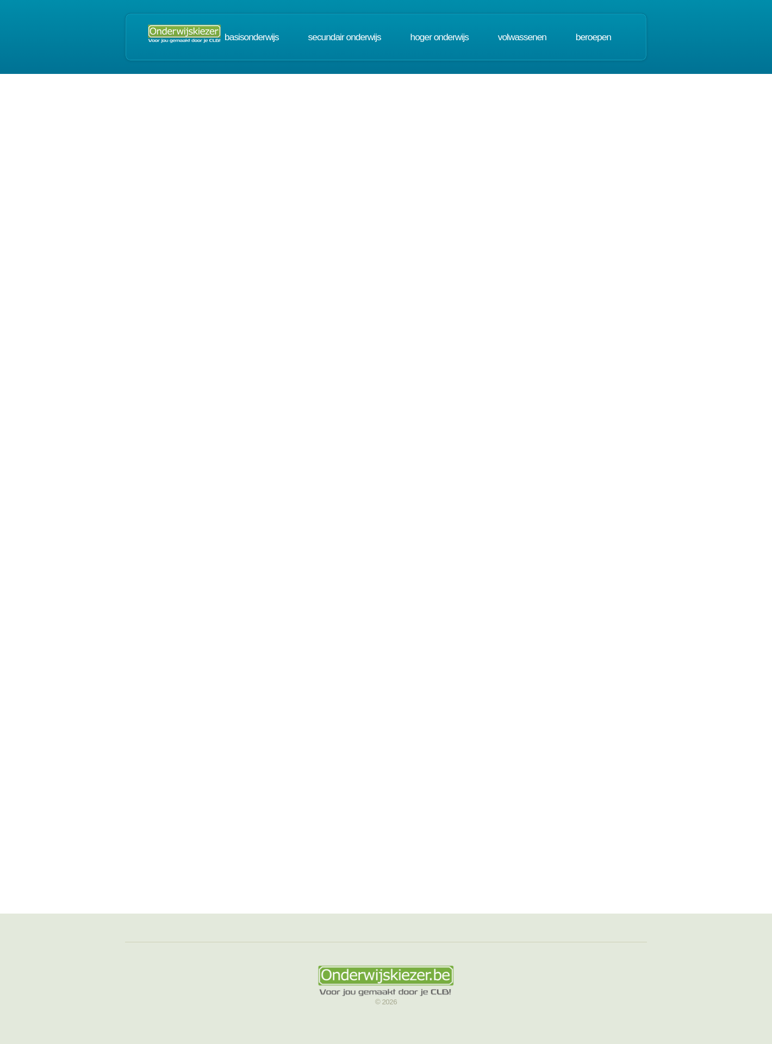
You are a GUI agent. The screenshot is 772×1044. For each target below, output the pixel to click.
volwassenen (522, 37)
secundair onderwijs (344, 37)
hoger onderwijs (439, 37)
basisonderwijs (252, 37)
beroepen (593, 37)
